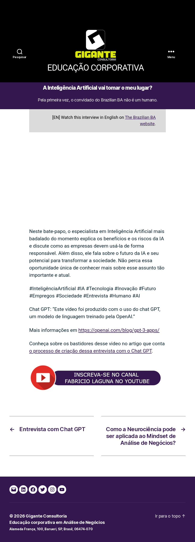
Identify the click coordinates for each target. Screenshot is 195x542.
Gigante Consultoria (46, 516)
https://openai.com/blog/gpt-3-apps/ (118, 330)
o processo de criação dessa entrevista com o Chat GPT (90, 351)
